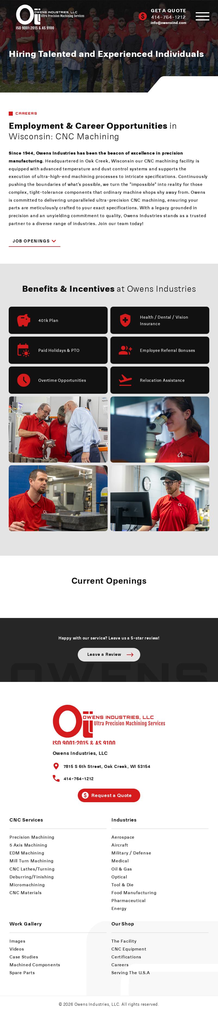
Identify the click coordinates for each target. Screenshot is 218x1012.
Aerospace (123, 836)
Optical (119, 876)
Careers (120, 964)
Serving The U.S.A (130, 972)
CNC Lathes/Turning (32, 868)
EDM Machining (27, 852)
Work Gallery (26, 923)
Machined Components (35, 964)
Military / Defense (131, 852)
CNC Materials (26, 892)
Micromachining (27, 884)
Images (18, 940)
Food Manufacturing (133, 892)
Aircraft (119, 844)
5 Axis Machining (28, 844)
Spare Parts (22, 972)
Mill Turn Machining (32, 860)
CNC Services (26, 819)
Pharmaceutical (128, 900)
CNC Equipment (128, 948)
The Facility (124, 940)
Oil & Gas (121, 868)
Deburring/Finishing (32, 876)
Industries (124, 819)
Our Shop (122, 923)
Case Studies (24, 956)
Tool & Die (122, 884)
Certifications (126, 956)
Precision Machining (32, 836)
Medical (120, 860)
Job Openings (34, 241)
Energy (119, 908)
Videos (17, 948)
